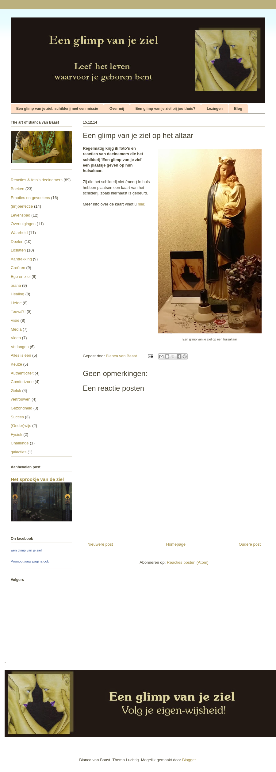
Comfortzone (22, 381)
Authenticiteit (22, 373)
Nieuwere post (100, 544)
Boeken (17, 188)
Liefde (16, 303)
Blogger (189, 760)
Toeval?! (18, 311)
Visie (15, 320)
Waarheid (19, 232)
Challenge (20, 443)
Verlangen (20, 346)
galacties (18, 452)
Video (16, 338)
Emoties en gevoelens (30, 197)
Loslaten (18, 250)
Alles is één (21, 355)
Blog (238, 108)
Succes (17, 417)
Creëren (18, 267)
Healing (17, 294)
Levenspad (20, 215)
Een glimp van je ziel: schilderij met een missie (57, 108)
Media (16, 329)
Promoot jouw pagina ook (30, 561)
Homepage (176, 544)
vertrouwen (20, 399)
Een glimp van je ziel (26, 550)
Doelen (17, 241)
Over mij (116, 108)
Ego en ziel (20, 276)
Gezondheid (21, 408)
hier (141, 204)
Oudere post (250, 544)
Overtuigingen (23, 223)
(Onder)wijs (21, 425)
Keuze (16, 364)
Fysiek (16, 434)
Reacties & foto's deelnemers (37, 180)
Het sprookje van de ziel (37, 479)
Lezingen (215, 108)
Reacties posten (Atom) (188, 562)
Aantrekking (21, 259)
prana (16, 285)
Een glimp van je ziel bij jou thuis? (165, 108)
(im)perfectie (22, 206)
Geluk (16, 390)
